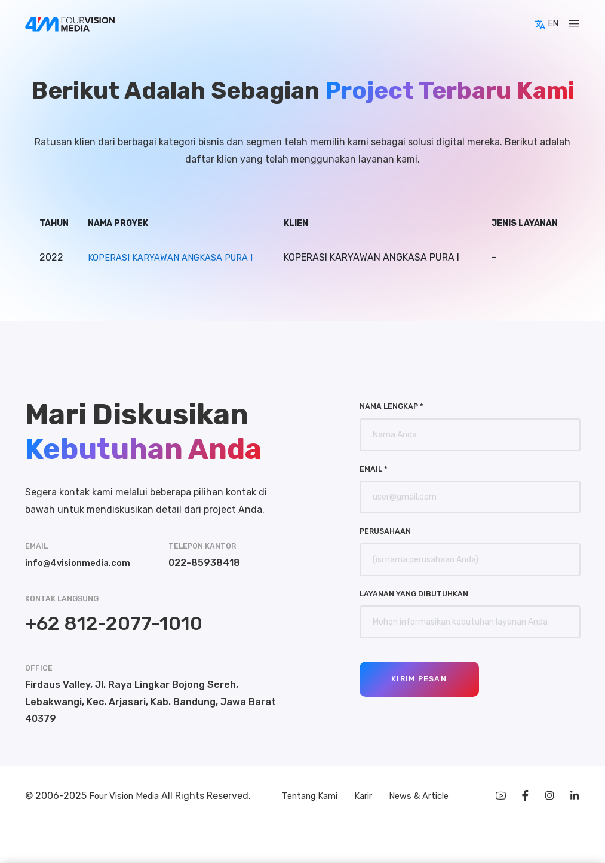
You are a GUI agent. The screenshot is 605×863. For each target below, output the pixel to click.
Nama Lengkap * (391, 406)
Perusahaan (385, 531)
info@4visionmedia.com (81, 562)
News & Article (423, 797)
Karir (365, 797)
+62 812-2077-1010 (113, 623)
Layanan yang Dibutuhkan (414, 593)
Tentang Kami (307, 797)
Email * (374, 468)
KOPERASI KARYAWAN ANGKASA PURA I (174, 257)
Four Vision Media (129, 797)
